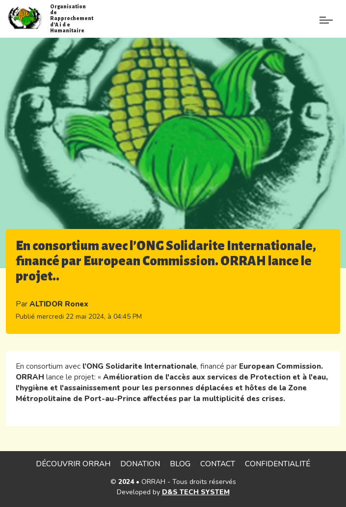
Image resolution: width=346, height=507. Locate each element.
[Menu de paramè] (303, 23)
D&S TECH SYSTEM (196, 492)
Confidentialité (277, 463)
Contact (217, 463)
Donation (140, 463)
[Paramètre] (326, 13)
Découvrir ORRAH (73, 463)
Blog (180, 463)
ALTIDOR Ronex (58, 304)
